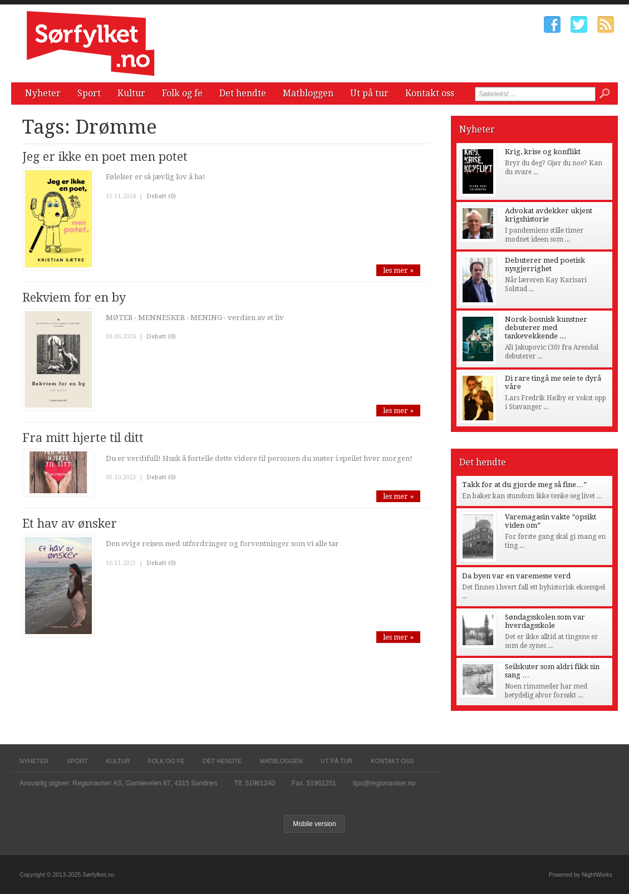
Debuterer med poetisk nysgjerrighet (545, 264)
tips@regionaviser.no (384, 783)
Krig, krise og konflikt (543, 152)
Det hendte (242, 93)
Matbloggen (308, 93)
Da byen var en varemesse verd (516, 576)
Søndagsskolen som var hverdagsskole (545, 621)
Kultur (131, 93)
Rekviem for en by (74, 297)
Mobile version (314, 824)
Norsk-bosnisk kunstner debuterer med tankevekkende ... (546, 327)
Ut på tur (369, 93)
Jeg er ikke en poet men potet (105, 157)
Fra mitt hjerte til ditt (83, 438)
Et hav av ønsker (69, 523)
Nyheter (43, 93)
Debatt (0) (161, 196)
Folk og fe (182, 93)
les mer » (398, 270)
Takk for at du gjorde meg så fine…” (524, 484)
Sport (89, 93)
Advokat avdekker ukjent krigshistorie (548, 215)
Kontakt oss (429, 93)
